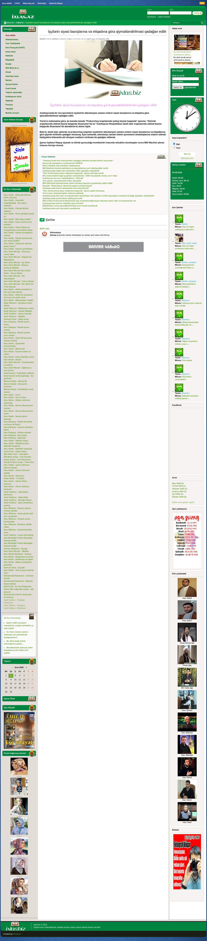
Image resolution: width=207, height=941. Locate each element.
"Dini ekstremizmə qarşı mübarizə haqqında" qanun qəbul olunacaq (73, 191)
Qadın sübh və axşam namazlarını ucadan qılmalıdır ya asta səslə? (18, 625)
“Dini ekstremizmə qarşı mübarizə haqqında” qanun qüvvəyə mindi (73, 173)
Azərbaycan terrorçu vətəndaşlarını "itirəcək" (63, 178)
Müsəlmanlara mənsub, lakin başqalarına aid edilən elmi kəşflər (18, 650)
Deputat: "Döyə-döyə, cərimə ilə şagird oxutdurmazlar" (67, 186)
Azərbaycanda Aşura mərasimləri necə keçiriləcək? (65, 188)
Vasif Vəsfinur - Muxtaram (15, 608)
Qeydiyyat (151, 17)
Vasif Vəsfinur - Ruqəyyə (14, 605)
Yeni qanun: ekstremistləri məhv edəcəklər (61, 181)
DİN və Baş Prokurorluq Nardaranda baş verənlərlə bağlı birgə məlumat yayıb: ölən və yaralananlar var (89, 201)
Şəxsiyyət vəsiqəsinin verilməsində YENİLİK (62, 163)
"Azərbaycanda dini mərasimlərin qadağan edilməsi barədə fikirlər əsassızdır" (78, 161)
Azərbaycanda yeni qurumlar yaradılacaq (61, 208)
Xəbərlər (62, 39)
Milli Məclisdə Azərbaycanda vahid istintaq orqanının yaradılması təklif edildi (77, 183)
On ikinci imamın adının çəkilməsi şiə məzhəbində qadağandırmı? (16, 634)
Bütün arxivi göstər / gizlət (183, 502)
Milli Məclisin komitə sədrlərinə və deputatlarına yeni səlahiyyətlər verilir (75, 168)
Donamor (17, 934)
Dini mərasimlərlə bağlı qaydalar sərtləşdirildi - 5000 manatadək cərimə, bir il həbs (79, 176)
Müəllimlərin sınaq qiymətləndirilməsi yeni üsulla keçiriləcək (69, 206)
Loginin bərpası (163, 17)
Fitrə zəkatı (187, 360)
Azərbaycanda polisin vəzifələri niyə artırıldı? (62, 203)
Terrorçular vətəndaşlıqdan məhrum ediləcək (62, 193)
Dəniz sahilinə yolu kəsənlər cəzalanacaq (61, 166)
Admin (49, 39)
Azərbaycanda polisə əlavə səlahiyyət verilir (62, 198)
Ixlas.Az (36, 925)
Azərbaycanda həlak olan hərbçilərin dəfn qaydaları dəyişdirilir (71, 171)
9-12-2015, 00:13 (79, 39)
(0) (97, 39)
